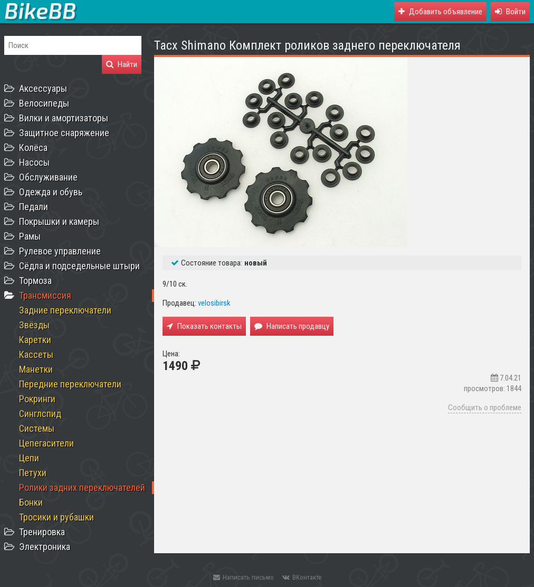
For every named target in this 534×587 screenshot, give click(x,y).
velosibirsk (214, 303)
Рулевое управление (60, 251)
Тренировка (42, 531)
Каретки (35, 339)
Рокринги (37, 398)
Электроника (44, 546)
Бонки (31, 502)
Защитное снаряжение (64, 132)
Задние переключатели (65, 310)
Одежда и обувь (50, 191)
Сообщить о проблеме (484, 407)
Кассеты (36, 354)
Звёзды (34, 324)
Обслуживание (48, 177)
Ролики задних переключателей (82, 487)
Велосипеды (44, 103)
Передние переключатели (70, 384)
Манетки (36, 369)
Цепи (29, 457)
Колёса (33, 147)
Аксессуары (43, 88)
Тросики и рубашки (56, 517)
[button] (510, 11)
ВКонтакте (301, 577)
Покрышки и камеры (59, 221)
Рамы (30, 236)
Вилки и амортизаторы (63, 118)
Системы (36, 428)
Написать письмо (243, 577)
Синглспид (40, 413)
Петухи (32, 472)
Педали (33, 206)
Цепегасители (46, 443)
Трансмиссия (45, 295)
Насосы (34, 162)
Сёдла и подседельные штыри (79, 265)
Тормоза (35, 280)
